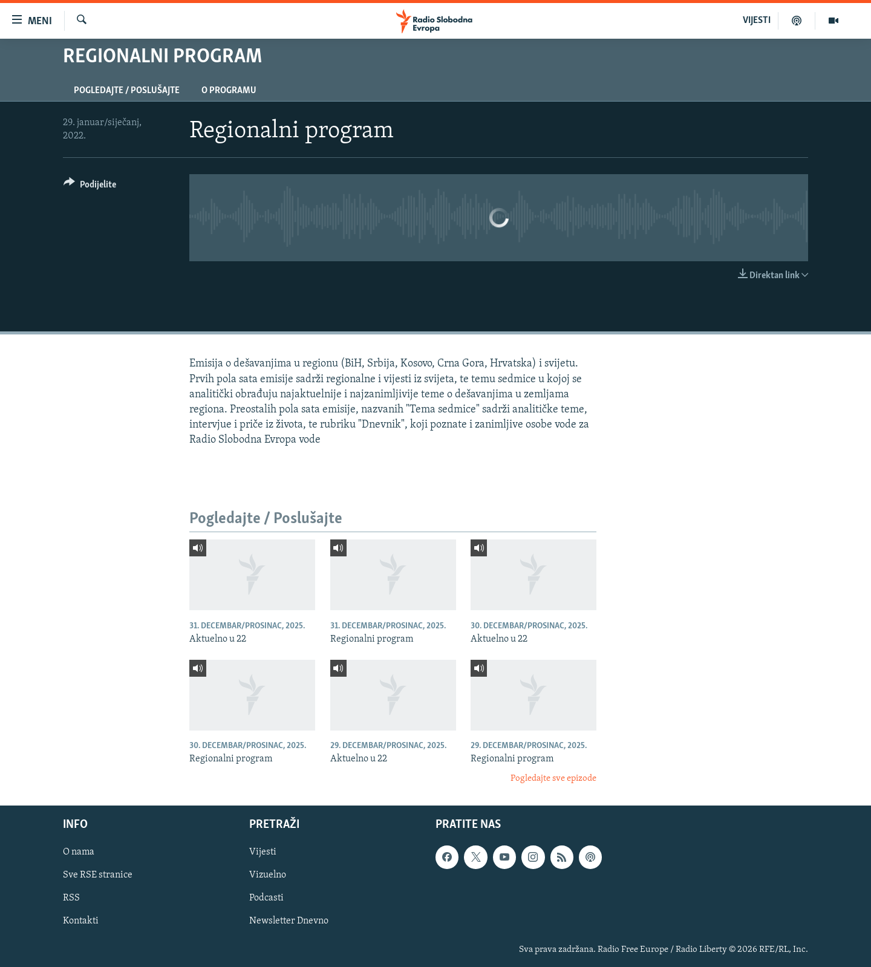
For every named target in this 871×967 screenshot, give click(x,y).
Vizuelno (267, 876)
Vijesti (262, 853)
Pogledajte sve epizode (553, 778)
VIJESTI (757, 20)
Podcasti (266, 899)
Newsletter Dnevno (288, 921)
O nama (78, 853)
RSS (71, 899)
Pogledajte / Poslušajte (127, 91)
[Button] (90, 186)
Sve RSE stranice (97, 876)
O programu (228, 91)
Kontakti (81, 921)
